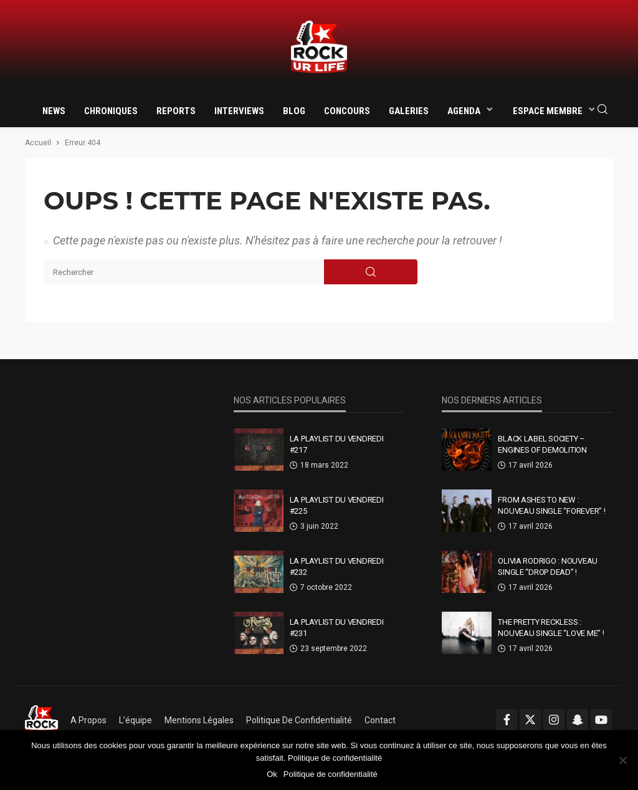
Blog (294, 111)
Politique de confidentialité (299, 720)
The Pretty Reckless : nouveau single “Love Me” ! (551, 627)
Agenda (463, 111)
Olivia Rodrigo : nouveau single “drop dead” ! (548, 566)
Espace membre (548, 111)
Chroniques (111, 111)
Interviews (239, 111)
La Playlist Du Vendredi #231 (337, 627)
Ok (272, 774)
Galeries (409, 111)
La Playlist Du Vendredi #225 (337, 505)
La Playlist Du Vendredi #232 (337, 566)
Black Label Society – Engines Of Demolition (542, 444)
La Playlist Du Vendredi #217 (337, 444)
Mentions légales (199, 720)
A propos (88, 720)
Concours (347, 111)
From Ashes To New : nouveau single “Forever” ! (551, 505)
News (53, 111)
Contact (380, 720)
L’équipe (135, 720)
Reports (176, 111)
